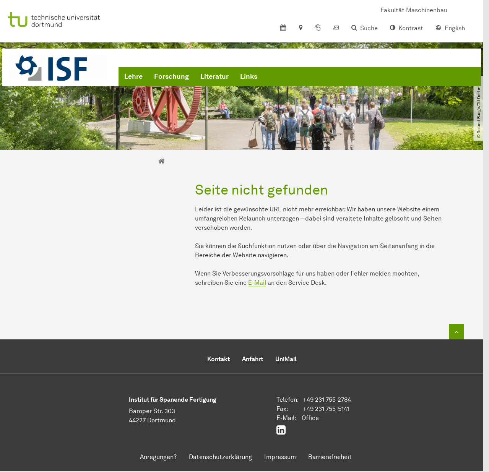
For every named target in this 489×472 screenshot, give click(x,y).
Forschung (171, 76)
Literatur (214, 76)
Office (310, 418)
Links (248, 76)
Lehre (133, 76)
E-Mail (257, 282)
